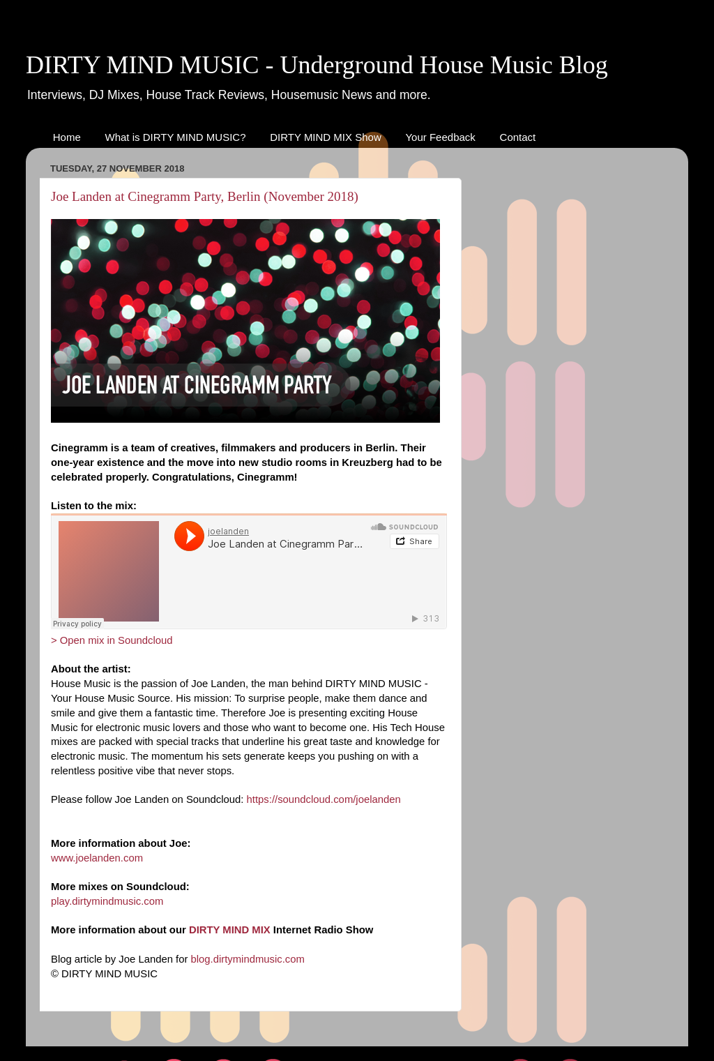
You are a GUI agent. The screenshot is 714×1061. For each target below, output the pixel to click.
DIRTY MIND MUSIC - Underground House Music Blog (317, 65)
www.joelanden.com (97, 858)
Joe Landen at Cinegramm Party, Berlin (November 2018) (204, 196)
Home (67, 137)
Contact (518, 137)
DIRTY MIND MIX (230, 929)
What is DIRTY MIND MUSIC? (175, 137)
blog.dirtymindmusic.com (248, 959)
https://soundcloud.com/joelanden (324, 799)
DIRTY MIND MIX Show (325, 137)
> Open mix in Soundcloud (112, 640)
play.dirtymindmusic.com (107, 901)
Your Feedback (440, 137)
